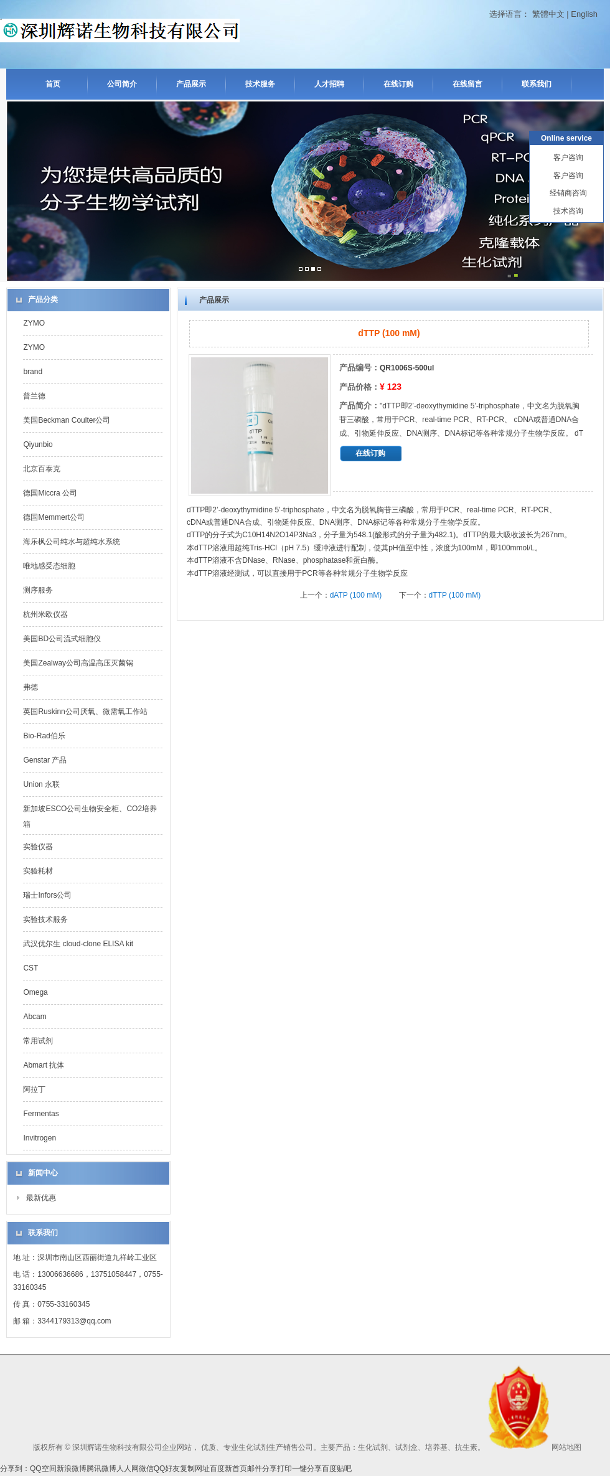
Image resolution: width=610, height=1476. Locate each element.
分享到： (15, 1468)
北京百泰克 (41, 468)
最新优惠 (41, 1197)
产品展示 (191, 84)
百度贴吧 (337, 1468)
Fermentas (41, 1113)
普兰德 (34, 396)
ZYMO (34, 323)
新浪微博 (72, 1468)
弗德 (30, 687)
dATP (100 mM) (356, 595)
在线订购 (398, 84)
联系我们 (536, 84)
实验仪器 (38, 846)
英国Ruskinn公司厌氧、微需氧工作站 (85, 711)
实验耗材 (38, 871)
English (584, 14)
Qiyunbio (37, 444)
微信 (146, 1468)
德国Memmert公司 (54, 517)
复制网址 (195, 1468)
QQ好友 (167, 1468)
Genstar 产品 (45, 760)
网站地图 (566, 1447)
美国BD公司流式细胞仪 (62, 638)
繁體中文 (548, 14)
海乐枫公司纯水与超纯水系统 (71, 541)
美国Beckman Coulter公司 (66, 420)
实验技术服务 (45, 919)
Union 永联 (41, 784)
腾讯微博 (101, 1468)
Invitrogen (39, 1138)
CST (30, 968)
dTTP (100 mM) (455, 595)
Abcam (34, 1016)
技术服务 (260, 84)
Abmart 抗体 (43, 1065)
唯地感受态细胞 (49, 566)
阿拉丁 (34, 1089)
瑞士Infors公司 (47, 895)
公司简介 (122, 84)
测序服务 (38, 590)
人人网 (127, 1468)
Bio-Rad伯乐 (44, 735)
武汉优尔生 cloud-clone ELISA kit (78, 943)
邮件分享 (262, 1468)
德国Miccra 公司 (50, 493)
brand (32, 371)
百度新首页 (228, 1468)
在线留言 (467, 84)
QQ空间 (43, 1468)
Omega (35, 992)
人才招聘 (329, 84)
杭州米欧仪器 (45, 614)
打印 (284, 1468)
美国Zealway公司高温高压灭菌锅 (78, 663)
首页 (52, 84)
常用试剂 (38, 1040)
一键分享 (307, 1468)
